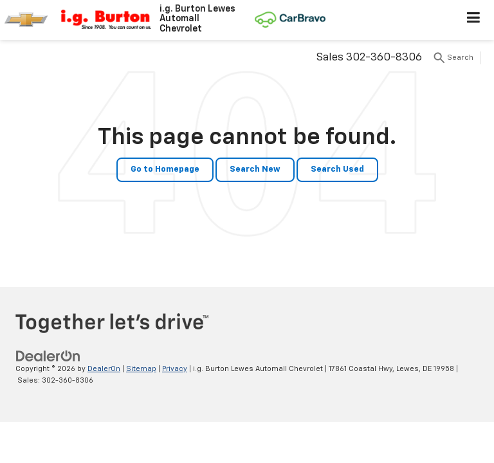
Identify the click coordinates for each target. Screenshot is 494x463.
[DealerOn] (48, 356)
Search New (255, 169)
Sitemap (141, 368)
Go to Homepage (165, 169)
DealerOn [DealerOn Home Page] (103, 368)
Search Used (337, 169)
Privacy (174, 368)
